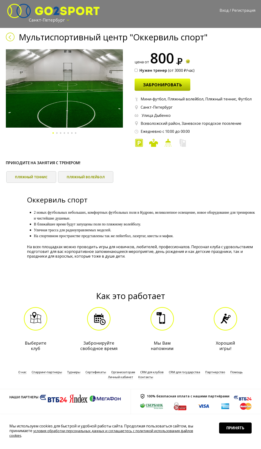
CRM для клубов (152, 372)
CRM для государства (184, 372)
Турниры (73, 372)
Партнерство (215, 372)
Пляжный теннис (31, 177)
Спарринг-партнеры (47, 372)
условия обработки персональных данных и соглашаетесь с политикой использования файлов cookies (101, 433)
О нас (22, 372)
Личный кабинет (120, 377)
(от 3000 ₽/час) (165, 70)
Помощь (236, 372)
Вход (224, 10)
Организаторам (123, 372)
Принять (232, 435)
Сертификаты (95, 372)
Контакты (145, 377)
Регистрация (243, 10)
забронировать (162, 85)
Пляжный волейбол (86, 177)
